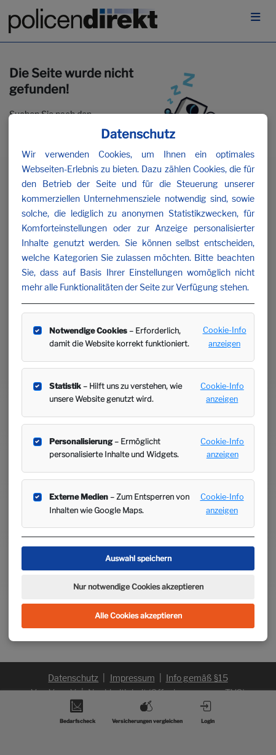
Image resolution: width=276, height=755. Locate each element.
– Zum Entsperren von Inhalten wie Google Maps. (119, 503)
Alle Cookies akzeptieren (138, 615)
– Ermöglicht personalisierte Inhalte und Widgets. (114, 448)
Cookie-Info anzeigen (224, 337)
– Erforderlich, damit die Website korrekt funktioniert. (119, 337)
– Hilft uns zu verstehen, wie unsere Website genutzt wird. (115, 392)
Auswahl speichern (138, 558)
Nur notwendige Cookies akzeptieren (138, 586)
